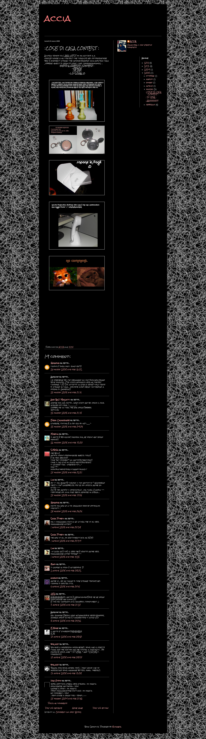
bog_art (55, 644)
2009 (147, 69)
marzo (150, 89)
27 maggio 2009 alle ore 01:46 (66, 699)
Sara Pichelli (57, 519)
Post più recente (53, 708)
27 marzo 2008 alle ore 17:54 (66, 495)
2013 (147, 66)
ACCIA (133, 41)
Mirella (55, 434)
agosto (149, 79)
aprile (149, 86)
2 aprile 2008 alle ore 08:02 (66, 571)
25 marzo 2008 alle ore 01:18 (66, 413)
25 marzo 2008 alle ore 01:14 (66, 392)
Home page (77, 708)
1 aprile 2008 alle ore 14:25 (65, 557)
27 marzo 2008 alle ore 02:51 (66, 472)
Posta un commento (57, 703)
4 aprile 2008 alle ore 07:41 (65, 586)
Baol (53, 564)
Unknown (55, 363)
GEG (53, 594)
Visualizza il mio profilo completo (139, 46)
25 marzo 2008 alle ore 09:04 (67, 427)
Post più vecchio (101, 708)
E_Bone (54, 628)
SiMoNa (54, 450)
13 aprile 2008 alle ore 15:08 (66, 673)
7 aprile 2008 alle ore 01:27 (66, 605)
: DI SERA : (151, 97)
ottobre (150, 76)
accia (57, 18)
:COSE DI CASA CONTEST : (153, 93)
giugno (149, 82)
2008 (147, 73)
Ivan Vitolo (56, 681)
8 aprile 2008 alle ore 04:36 (66, 621)
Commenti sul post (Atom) (68, 712)
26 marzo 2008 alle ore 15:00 (67, 442)
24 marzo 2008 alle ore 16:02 (66, 369)
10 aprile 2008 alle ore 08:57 (66, 657)
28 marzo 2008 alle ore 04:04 (66, 511)
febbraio (151, 105)
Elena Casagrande (60, 420)
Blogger (116, 727)
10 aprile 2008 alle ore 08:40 (66, 637)
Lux (52, 480)
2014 (146, 63)
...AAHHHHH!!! (152, 101)
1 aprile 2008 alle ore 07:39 (66, 541)
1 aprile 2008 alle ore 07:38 (66, 527)
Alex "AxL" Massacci (60, 400)
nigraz (55, 578)
